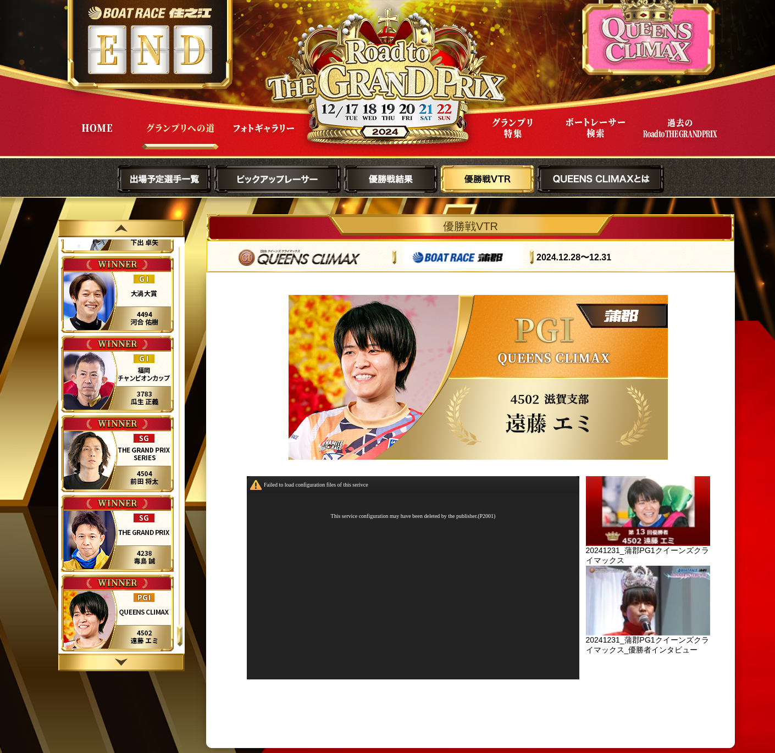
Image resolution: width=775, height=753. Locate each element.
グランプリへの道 (180, 136)
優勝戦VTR (488, 179)
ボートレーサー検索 (596, 136)
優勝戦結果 (391, 179)
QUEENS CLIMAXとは (600, 179)
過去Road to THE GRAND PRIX (679, 136)
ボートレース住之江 (149, 12)
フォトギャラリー (264, 136)
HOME (97, 136)
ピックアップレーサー (277, 179)
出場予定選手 (164, 179)
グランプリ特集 (512, 136)
